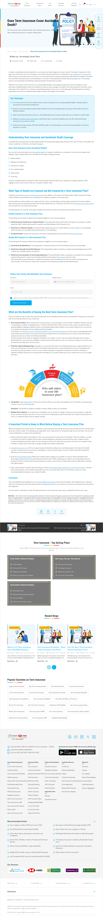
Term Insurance (33, 766)
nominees (62, 257)
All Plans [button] (50, 4)
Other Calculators (50, 781)
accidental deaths (39, 152)
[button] (49, 667)
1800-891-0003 (33, 752)
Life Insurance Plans (34, 770)
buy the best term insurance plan (80, 74)
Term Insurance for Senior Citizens (78, 711)
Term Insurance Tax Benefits (16, 774)
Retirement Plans (33, 781)
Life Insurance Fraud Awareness (72, 781)
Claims (64, 774)
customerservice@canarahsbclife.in (21, 749)
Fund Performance (51, 799)
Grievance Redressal (68, 770)
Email (12, 288)
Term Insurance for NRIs (36, 711)
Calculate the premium (18, 448)
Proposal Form (89, 883)
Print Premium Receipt (69, 791)
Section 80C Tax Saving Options (17, 781)
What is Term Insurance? (16, 711)
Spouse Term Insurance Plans (18, 718)
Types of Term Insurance (16, 686)
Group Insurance (33, 788)
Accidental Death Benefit (59, 718)
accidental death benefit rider (29, 119)
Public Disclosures (87, 784)
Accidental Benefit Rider (35, 802)
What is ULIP (11, 809)
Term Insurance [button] (27, 4)
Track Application (67, 784)
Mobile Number (57, 277)
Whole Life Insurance (14, 791)
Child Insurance (33, 777)
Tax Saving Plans (12, 770)
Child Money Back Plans (15, 784)
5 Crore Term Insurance (36, 692)
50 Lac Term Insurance (16, 705)
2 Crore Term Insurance (16, 692)
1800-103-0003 (22, 752)
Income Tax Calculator (52, 777)
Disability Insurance (13, 795)
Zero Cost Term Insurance (36, 705)
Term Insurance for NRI (39, 718)
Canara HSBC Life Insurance (46, 482)
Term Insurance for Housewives (19, 699)
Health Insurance (12, 777)
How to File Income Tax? (15, 813)
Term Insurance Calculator (78, 692)
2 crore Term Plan (33, 809)
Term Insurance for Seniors (15, 806)
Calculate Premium (51, 766)
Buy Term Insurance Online (37, 686)
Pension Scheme (33, 795)
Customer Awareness (68, 777)
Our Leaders (86, 774)
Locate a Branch (87, 781)
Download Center (63, 883)
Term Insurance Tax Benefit (41, 699)
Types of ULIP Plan (34, 813)
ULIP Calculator (50, 784)
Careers (84, 770)
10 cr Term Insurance (56, 711)
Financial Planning (13, 788)
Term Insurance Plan (57, 686)
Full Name (13, 277)
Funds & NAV (36, 883)
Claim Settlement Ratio (24, 457)
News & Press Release (89, 777)
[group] (21, 643)
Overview (85, 766)
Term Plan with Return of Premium (66, 699)
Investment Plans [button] (39, 4)
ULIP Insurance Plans (34, 799)
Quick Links (12, 883)
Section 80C (28, 402)
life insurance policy (76, 234)
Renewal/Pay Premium (69, 788)
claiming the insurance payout (84, 203)
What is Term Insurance (14, 799)
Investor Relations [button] (74, 4)
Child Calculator (50, 788)
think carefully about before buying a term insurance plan (67, 467)
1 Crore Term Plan (33, 806)
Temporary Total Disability (57, 705)
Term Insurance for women (57, 692)
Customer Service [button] (61, 4)
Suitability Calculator (51, 770)
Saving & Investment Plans (36, 774)
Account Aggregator (88, 788)
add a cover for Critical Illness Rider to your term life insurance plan (46, 331)
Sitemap (47, 796)
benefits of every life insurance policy (30, 195)
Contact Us (65, 766)
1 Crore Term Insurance (76, 686)
